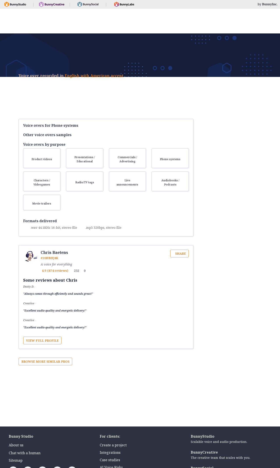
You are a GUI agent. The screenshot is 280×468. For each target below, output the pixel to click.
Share (180, 253)
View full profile (42, 340)
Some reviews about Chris (50, 280)
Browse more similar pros (45, 361)
